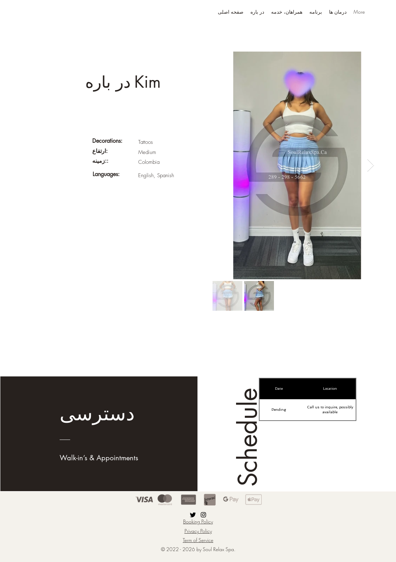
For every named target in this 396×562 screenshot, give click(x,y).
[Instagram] (203, 514)
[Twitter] (192, 514)
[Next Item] (371, 165)
